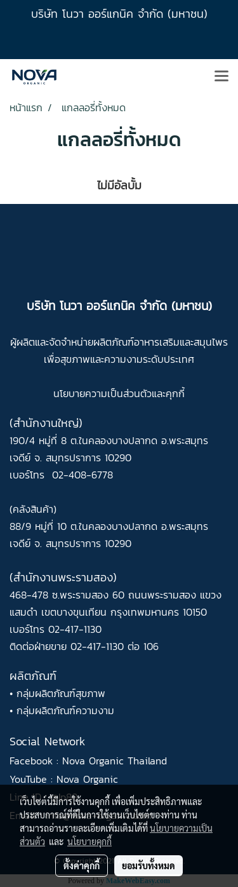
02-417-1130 (75, 629)
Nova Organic (87, 779)
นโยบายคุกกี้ (89, 841)
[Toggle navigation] (221, 77)
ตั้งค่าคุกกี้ (81, 865)
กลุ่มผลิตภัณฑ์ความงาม (65, 710)
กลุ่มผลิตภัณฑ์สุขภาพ (61, 693)
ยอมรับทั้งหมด (148, 865)
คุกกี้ (175, 393)
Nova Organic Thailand (114, 760)
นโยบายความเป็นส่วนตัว (102, 393)
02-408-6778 (82, 474)
